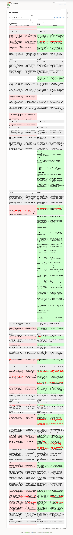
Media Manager (60, 4)
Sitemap (64, 4)
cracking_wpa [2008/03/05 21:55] (16, 21)
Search (65, 2)
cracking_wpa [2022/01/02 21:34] (44, 21)
